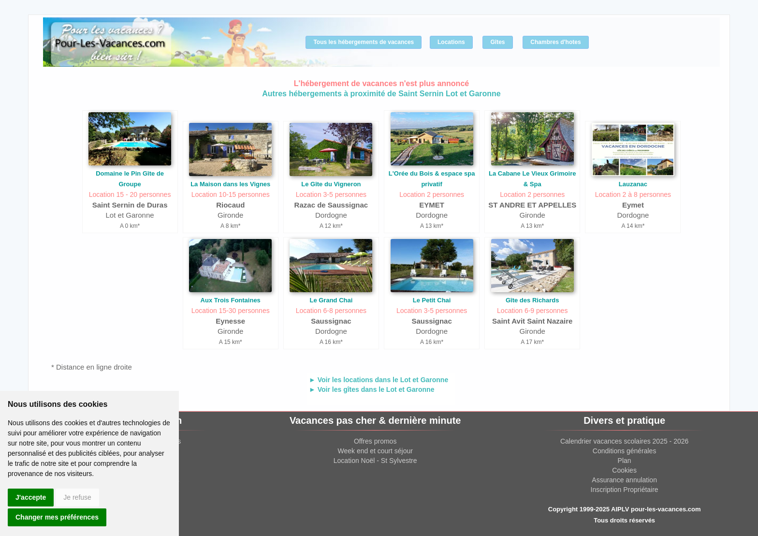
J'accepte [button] (30, 497)
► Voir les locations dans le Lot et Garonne (378, 380)
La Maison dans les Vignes (230, 184)
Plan (624, 460)
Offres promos (375, 441)
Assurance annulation (624, 480)
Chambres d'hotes (555, 42)
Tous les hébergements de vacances (363, 42)
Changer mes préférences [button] (57, 517)
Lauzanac (633, 184)
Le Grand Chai (330, 300)
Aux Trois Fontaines (231, 300)
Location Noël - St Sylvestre (375, 460)
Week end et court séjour (374, 451)
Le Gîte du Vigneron (331, 184)
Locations (451, 42)
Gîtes (497, 42)
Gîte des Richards (532, 300)
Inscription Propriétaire (624, 489)
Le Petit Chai (432, 300)
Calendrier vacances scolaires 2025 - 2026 (624, 441)
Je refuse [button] (77, 497)
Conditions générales (624, 451)
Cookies (624, 470)
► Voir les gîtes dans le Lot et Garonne (371, 389)
